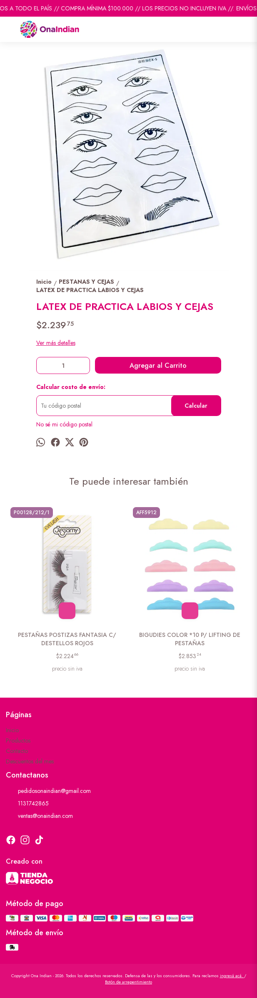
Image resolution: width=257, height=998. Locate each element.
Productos (18, 740)
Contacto (17, 751)
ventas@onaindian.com (39, 816)
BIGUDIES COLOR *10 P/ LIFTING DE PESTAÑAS (189, 639)
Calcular (196, 405)
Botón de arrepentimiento (128, 982)
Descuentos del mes (30, 761)
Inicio (12, 730)
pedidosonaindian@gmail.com (48, 791)
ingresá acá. (232, 976)
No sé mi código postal (64, 424)
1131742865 (27, 804)
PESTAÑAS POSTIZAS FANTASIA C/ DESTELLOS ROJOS (67, 639)
